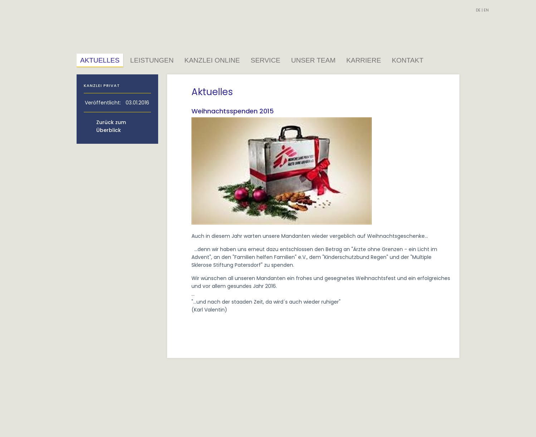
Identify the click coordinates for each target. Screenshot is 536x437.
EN (486, 10)
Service (265, 60)
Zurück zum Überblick (111, 126)
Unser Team (313, 60)
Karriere (363, 60)
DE (478, 10)
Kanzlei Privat (102, 85)
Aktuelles (100, 60)
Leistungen (152, 60)
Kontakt (407, 60)
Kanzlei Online (212, 60)
